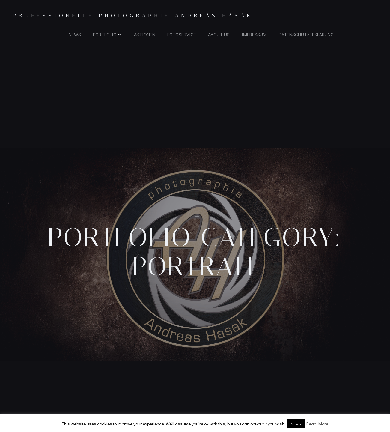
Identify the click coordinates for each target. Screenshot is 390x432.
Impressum (254, 35)
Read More (317, 424)
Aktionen (144, 35)
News (75, 35)
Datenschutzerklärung (306, 35)
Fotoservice (181, 35)
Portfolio (107, 35)
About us (219, 35)
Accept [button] (296, 423)
